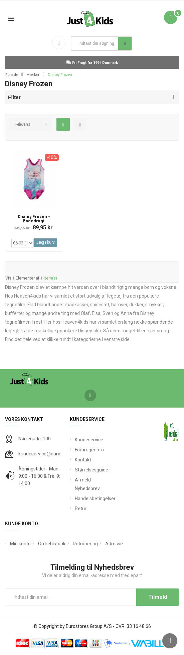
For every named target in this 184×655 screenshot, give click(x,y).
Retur (80, 508)
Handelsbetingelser (92, 498)
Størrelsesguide (91, 469)
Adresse (114, 543)
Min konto (20, 543)
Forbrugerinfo (89, 449)
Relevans (22, 124)
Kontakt (83, 459)
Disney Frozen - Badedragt (34, 219)
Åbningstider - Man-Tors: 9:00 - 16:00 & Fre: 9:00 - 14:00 (44, 476)
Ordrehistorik (51, 543)
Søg (125, 43)
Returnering (85, 543)
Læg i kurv (45, 242)
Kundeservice (89, 439)
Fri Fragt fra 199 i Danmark (92, 63)
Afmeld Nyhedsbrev (87, 484)
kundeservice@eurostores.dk (49, 453)
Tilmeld (157, 597)
